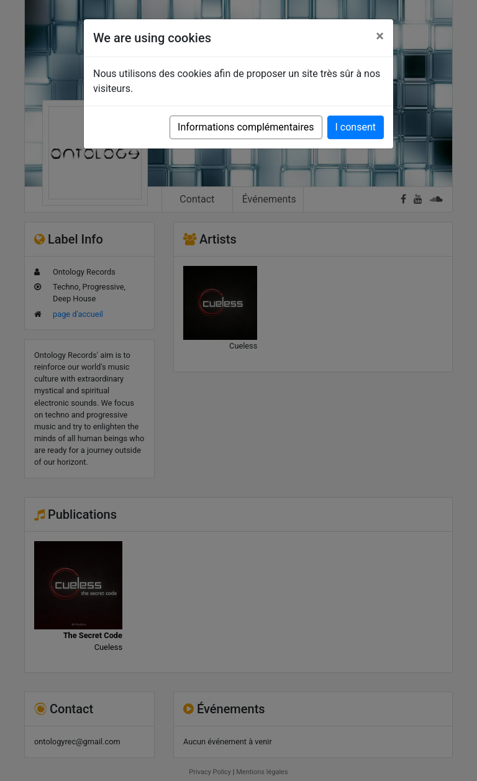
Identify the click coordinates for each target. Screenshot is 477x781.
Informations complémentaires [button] (246, 127)
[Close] (379, 36)
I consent (355, 127)
